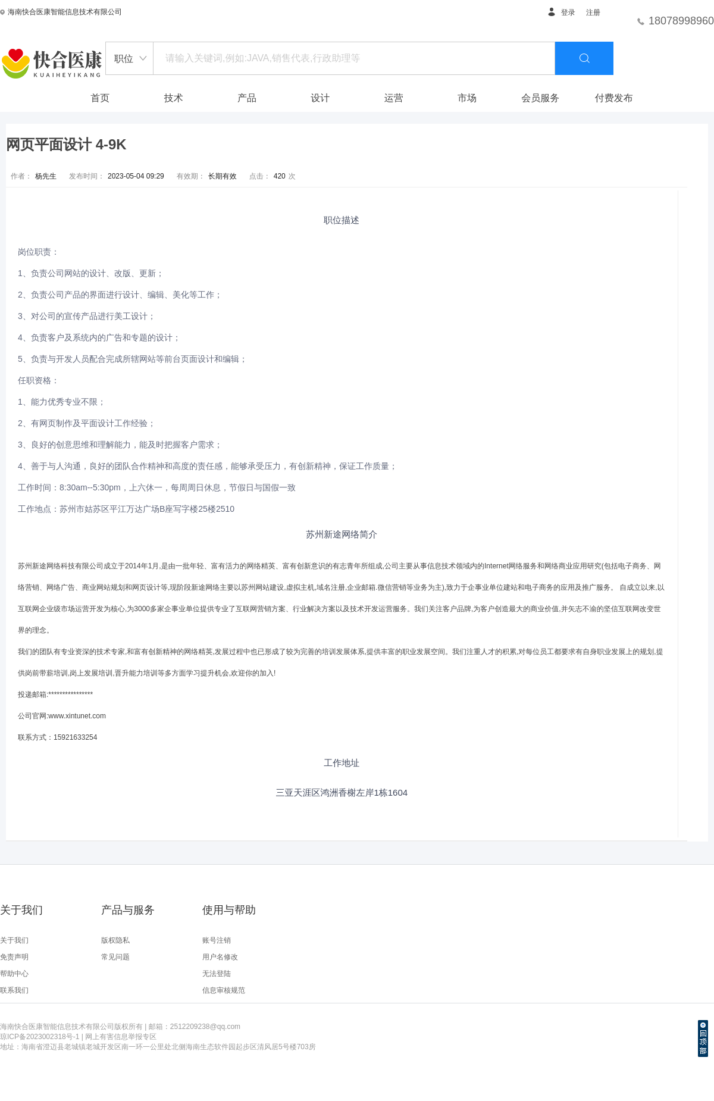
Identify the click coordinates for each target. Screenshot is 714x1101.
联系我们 (14, 990)
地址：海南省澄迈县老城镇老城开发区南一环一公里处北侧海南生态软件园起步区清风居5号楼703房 (158, 1047)
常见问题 (115, 957)
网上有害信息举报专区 (120, 1037)
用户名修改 (220, 957)
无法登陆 (216, 973)
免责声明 (14, 957)
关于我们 (14, 940)
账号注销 (216, 940)
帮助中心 (14, 973)
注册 (593, 12)
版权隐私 (115, 940)
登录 (561, 12)
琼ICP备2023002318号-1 (39, 1037)
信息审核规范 (223, 990)
